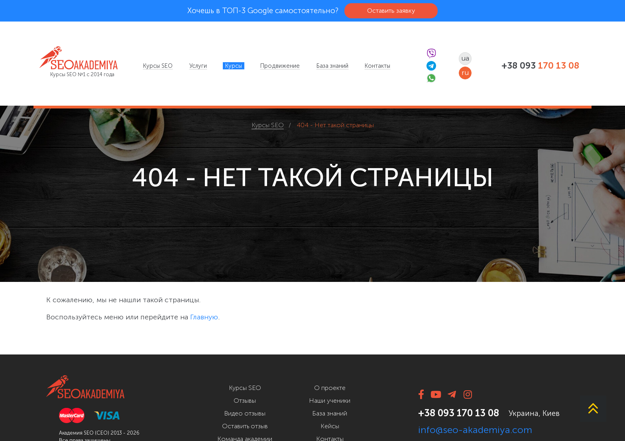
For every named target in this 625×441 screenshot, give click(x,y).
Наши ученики (329, 400)
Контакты (377, 66)
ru (465, 73)
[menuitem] (158, 66)
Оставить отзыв (245, 426)
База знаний (332, 66)
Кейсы (329, 426)
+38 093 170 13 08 (458, 413)
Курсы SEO (158, 66)
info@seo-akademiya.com (475, 430)
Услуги (198, 66)
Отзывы (245, 400)
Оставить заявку (391, 10)
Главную (204, 317)
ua (465, 58)
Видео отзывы (244, 413)
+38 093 (540, 66)
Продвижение (280, 66)
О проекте (330, 387)
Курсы (233, 66)
